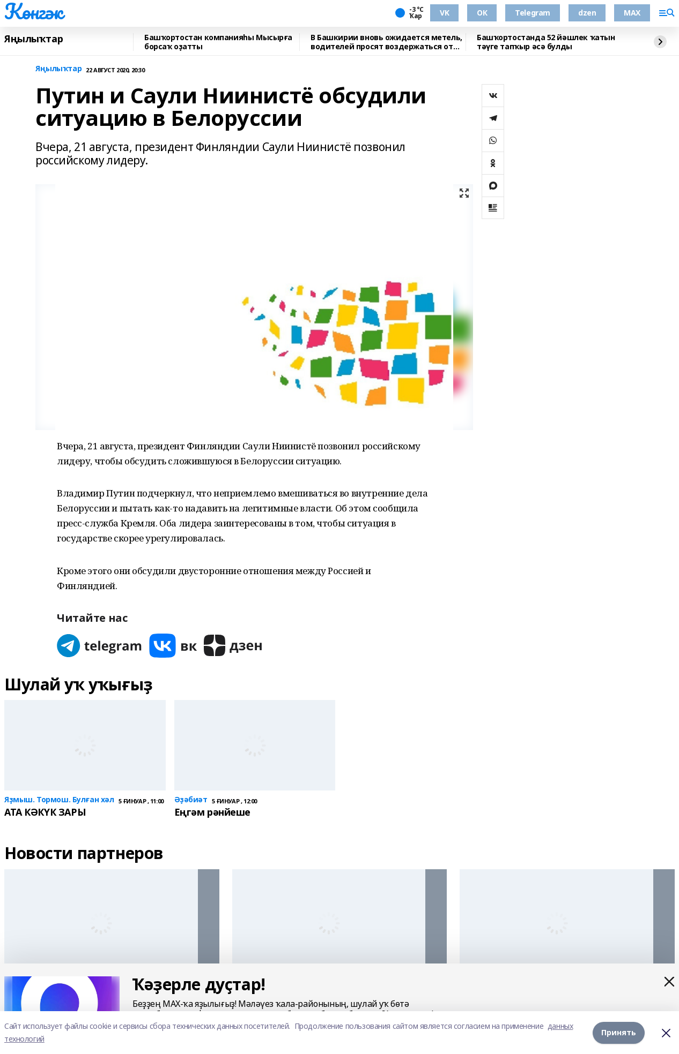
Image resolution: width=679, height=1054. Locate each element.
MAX (632, 12)
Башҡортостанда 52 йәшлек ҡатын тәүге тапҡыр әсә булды (546, 42)
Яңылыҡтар (33, 39)
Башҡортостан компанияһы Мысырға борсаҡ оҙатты (218, 42)
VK (444, 12)
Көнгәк (33, 11)
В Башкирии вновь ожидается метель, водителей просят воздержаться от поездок (386, 42)
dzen (587, 12)
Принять (618, 1032)
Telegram (532, 12)
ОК (482, 12)
